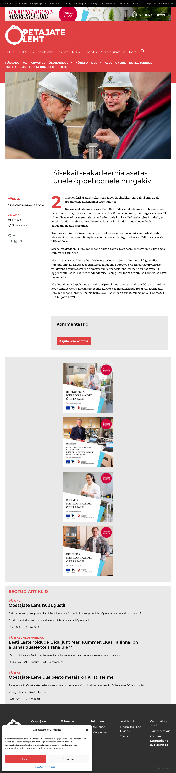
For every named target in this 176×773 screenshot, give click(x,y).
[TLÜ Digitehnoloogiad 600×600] (88, 442)
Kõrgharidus (86, 63)
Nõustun (25, 758)
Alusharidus (115, 63)
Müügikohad (99, 732)
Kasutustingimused (45, 767)
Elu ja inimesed (41, 67)
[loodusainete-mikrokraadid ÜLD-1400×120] (88, 14)
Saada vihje (46, 52)
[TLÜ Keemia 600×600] (88, 497)
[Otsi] (143, 51)
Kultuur (65, 67)
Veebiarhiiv (127, 721)
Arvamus (38, 63)
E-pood (89, 52)
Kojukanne (98, 727)
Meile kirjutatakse (113, 52)
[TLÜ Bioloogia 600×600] (88, 388)
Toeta (132, 52)
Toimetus (67, 721)
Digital (164, 769)
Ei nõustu (68, 758)
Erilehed (62, 52)
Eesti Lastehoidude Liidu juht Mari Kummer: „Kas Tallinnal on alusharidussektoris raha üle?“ (73, 645)
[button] (87, 729)
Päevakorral (16, 63)
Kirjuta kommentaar (73, 341)
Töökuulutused (18, 52)
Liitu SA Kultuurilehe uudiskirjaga (159, 740)
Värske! (14, 198)
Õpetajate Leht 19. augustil (37, 605)
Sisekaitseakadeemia (26, 205)
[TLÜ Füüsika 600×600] (88, 551)
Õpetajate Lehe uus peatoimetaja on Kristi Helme (61, 677)
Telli (74, 52)
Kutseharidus (140, 63)
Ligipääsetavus (160, 731)
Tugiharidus (15, 67)
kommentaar (53, 662)
